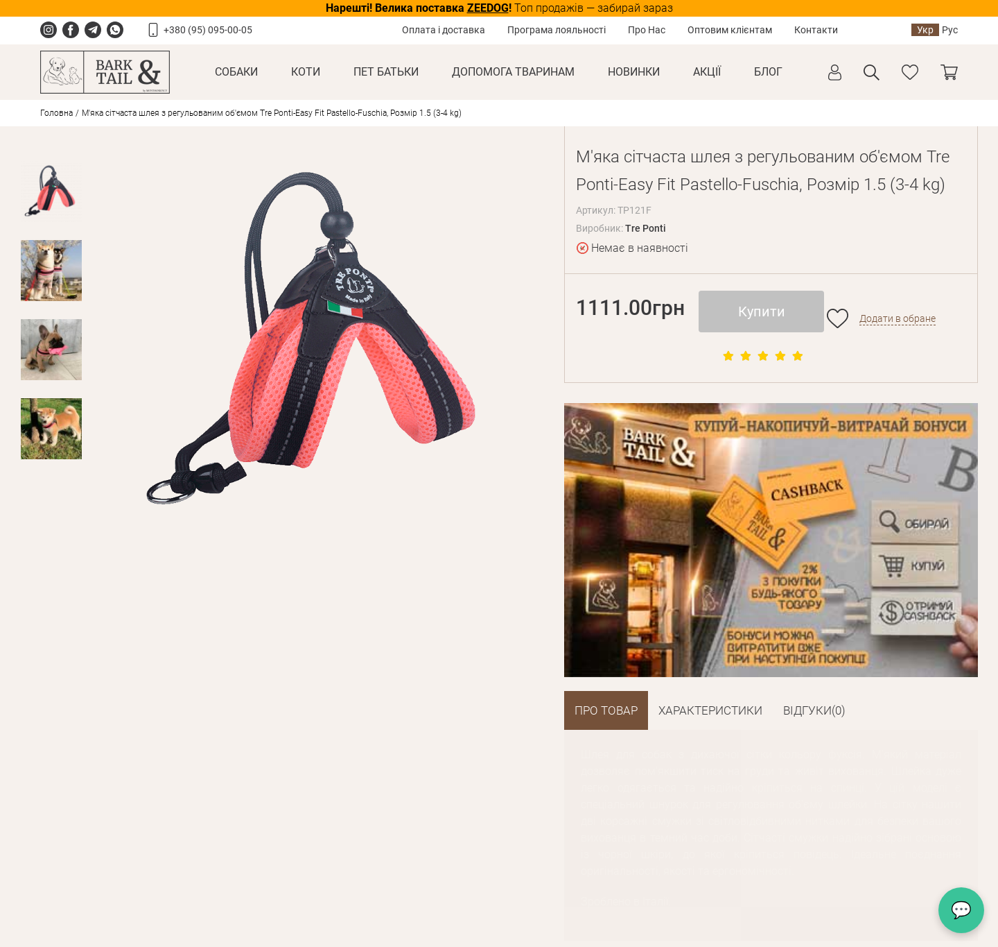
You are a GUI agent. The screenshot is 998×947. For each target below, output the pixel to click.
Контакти (816, 29)
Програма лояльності (556, 29)
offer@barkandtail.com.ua (500, 877)
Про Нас (646, 29)
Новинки (634, 71)
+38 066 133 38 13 (723, 855)
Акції (707, 71)
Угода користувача (228, 888)
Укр (925, 29)
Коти (305, 71)
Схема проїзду (475, 899)
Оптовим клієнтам (730, 29)
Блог (768, 71)
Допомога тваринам (513, 71)
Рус (950, 29)
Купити (761, 311)
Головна (56, 113)
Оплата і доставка (443, 29)
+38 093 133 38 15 (485, 855)
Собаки (236, 71)
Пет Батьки (386, 71)
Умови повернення (229, 827)
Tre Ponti (645, 228)
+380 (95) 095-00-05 (208, 29)
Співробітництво (357, 827)
